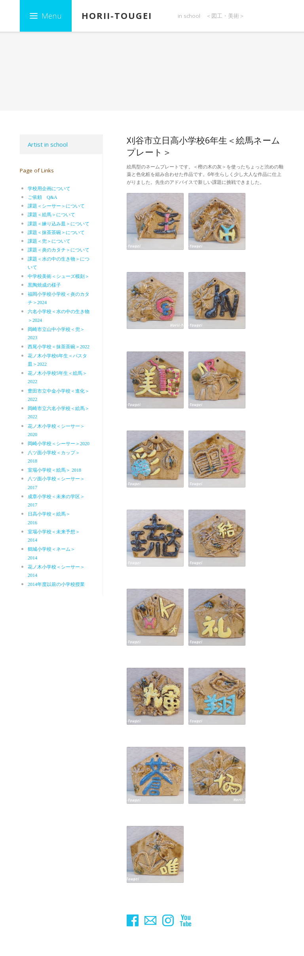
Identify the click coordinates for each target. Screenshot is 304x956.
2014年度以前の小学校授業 (56, 584)
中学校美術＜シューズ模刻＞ (58, 276)
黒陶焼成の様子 (44, 285)
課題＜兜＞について (49, 241)
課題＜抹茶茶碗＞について (56, 232)
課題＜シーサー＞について (56, 206)
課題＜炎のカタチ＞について (58, 250)
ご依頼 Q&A (42, 197)
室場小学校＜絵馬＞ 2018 (54, 470)
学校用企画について (49, 188)
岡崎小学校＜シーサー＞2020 (58, 443)
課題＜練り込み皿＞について (58, 224)
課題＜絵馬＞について (51, 214)
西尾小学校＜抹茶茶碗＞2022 (58, 347)
